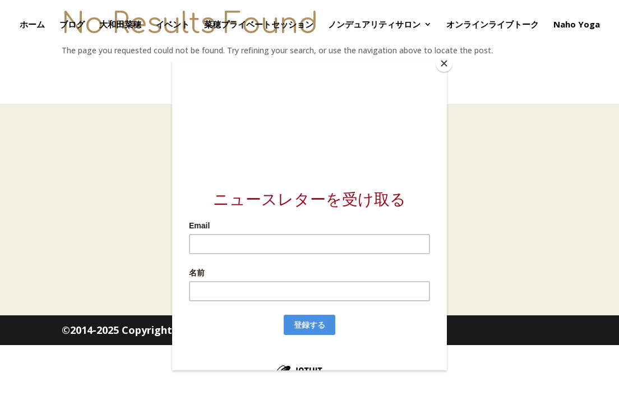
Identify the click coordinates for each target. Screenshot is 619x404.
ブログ (72, 25)
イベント (173, 25)
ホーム (32, 25)
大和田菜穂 (120, 25)
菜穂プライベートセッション (258, 25)
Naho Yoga (576, 25)
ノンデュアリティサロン (374, 25)
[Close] (444, 63)
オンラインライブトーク (492, 25)
